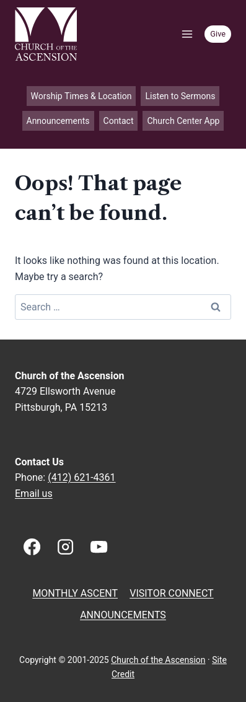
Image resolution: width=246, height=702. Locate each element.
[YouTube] (99, 546)
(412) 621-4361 (81, 477)
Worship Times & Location (81, 96)
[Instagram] (65, 546)
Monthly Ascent (75, 593)
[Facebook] (31, 546)
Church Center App (183, 121)
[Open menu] (187, 33)
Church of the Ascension (158, 660)
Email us (34, 493)
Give (218, 33)
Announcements (58, 121)
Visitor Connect (171, 593)
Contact (118, 121)
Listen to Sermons (180, 96)
